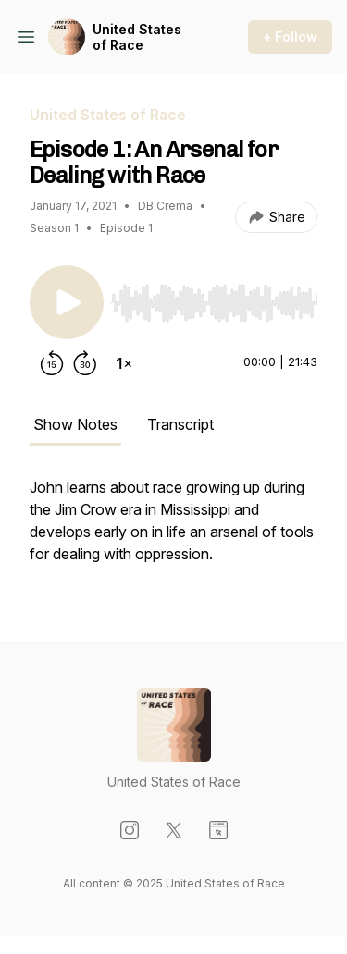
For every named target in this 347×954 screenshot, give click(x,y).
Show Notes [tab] (75, 424)
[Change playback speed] (124, 363)
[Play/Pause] (67, 302)
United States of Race (137, 37)
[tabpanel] (173, 529)
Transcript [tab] (180, 424)
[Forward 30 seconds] (85, 363)
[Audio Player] (214, 298)
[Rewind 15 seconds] (52, 363)
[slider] (214, 303)
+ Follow (290, 36)
